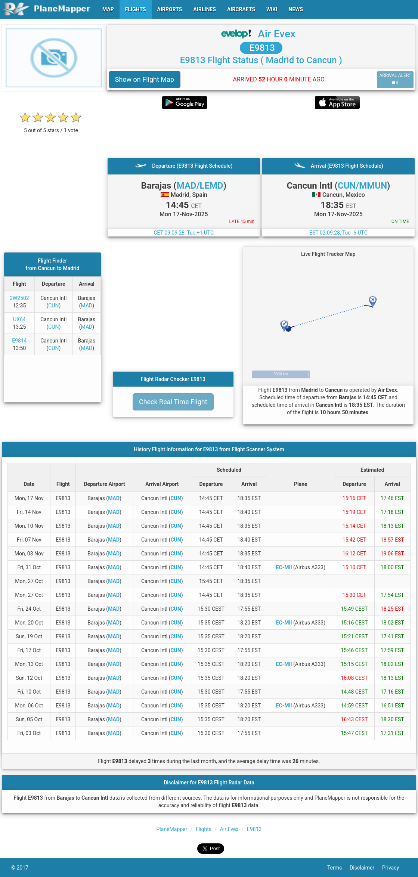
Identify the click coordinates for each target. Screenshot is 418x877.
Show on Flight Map (144, 79)
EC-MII (284, 567)
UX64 (19, 319)
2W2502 (19, 298)
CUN (53, 306)
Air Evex (276, 34)
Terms (338, 868)
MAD (87, 306)
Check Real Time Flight (173, 402)
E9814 (19, 341)
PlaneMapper (172, 829)
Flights (203, 829)
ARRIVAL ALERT (395, 79)
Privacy (394, 868)
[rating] (51, 126)
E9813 (261, 48)
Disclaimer (366, 868)
